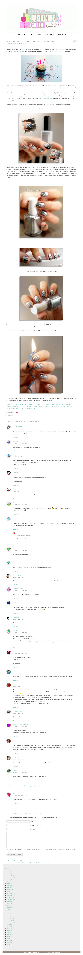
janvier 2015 (10, 891)
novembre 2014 (11, 895)
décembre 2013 (11, 917)
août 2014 (9, 901)
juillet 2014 (9, 903)
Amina (17, 404)
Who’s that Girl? (62, 34)
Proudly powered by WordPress (31, 952)
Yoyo (35, 408)
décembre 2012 (11, 940)
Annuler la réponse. (35, 813)
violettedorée (30, 408)
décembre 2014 (11, 893)
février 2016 (10, 874)
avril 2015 (9, 885)
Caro (25, 404)
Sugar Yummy (10, 404)
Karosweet (58, 404)
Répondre (16, 437)
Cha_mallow (16, 602)
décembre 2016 (11, 872)
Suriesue (15, 502)
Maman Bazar (37, 406)
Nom (32, 821)
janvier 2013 (10, 938)
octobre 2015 (10, 875)
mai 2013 (9, 930)
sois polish (21, 51)
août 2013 (9, 924)
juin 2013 (9, 928)
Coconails (37, 404)
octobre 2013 (10, 920)
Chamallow (31, 404)
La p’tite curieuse (25, 406)
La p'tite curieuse (17, 426)
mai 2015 (9, 883)
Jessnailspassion (17, 711)
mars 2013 (9, 934)
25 (74, 41)
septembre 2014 (11, 899)
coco (14, 518)
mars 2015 (9, 887)
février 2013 (10, 936)
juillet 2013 (9, 926)
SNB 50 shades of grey (45, 98)
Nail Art (18, 34)
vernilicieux (12, 408)
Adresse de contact (36, 825)
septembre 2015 (11, 877)
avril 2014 (9, 909)
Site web (32, 829)
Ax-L (14, 671)
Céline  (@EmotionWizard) (20, 724)
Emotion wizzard (45, 404)
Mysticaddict (47, 406)
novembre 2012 (11, 942)
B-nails (21, 404)
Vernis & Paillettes (21, 408)
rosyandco (16, 757)
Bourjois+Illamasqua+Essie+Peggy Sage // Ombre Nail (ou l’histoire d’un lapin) (28, 862)
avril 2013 (9, 932)
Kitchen (25, 34)
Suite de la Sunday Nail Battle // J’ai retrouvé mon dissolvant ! (23, 861)
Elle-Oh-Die (16, 684)
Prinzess (15, 630)
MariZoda (15, 441)
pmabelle (69, 406)
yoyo (14, 651)
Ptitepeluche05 (17, 794)
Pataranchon (55, 406)
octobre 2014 (10, 897)
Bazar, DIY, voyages (36, 34)
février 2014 (10, 913)
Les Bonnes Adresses (49, 34)
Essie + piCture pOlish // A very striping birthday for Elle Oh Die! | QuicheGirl (34, 786)
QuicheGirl (23, 43)
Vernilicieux (16, 770)
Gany (52, 404)
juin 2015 (9, 881)
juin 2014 (9, 905)
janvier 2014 (10, 915)
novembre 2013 (11, 919)
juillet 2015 (9, 879)
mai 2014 (9, 907)
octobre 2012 (10, 944)
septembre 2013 (11, 922)
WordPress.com (55, 952)
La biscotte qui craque (68, 404)
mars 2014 (9, 911)
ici (57, 93)
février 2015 (10, 889)
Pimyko (63, 406)
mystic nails (16, 472)
